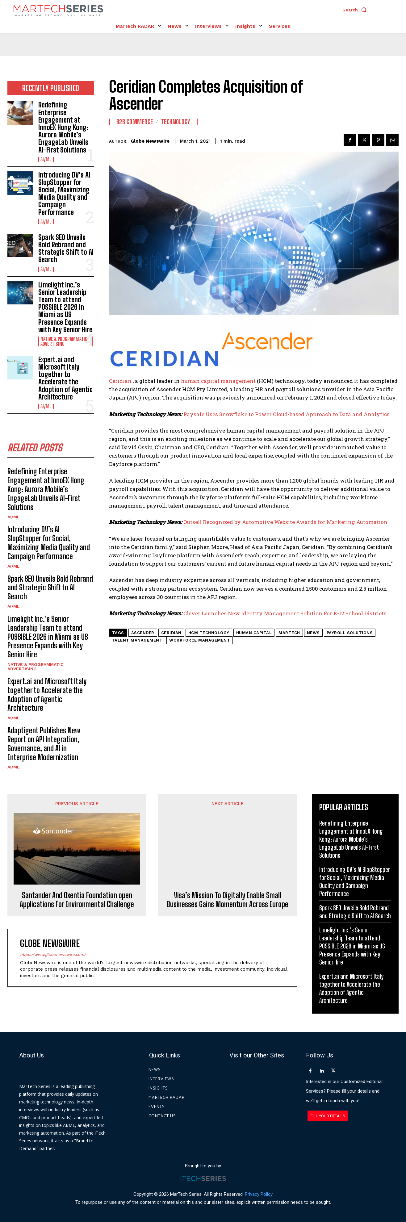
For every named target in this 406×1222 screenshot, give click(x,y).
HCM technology (208, 632)
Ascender (142, 632)
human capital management (218, 380)
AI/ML (46, 159)
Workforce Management (199, 640)
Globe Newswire (150, 141)
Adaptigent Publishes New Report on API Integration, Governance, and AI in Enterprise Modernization (43, 743)
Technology (175, 122)
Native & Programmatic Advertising (63, 341)
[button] (356, 9)
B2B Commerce (134, 122)
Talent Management (137, 640)
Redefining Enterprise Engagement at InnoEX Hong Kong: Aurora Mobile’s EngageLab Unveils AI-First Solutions (63, 127)
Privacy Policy (259, 1194)
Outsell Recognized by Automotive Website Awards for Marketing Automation (285, 521)
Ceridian (121, 380)
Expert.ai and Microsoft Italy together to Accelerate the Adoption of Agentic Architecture (65, 378)
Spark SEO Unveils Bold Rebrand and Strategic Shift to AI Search (66, 248)
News (313, 632)
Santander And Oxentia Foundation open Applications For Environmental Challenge (77, 835)
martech (289, 632)
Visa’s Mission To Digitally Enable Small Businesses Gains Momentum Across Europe (227, 844)
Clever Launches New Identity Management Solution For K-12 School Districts (285, 613)
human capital (254, 632)
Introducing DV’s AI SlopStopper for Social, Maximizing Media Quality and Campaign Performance (64, 193)
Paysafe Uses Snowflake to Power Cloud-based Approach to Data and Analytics (286, 414)
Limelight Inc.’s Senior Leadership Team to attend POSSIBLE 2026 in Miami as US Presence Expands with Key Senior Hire (65, 307)
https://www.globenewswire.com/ (53, 899)
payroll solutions (350, 632)
